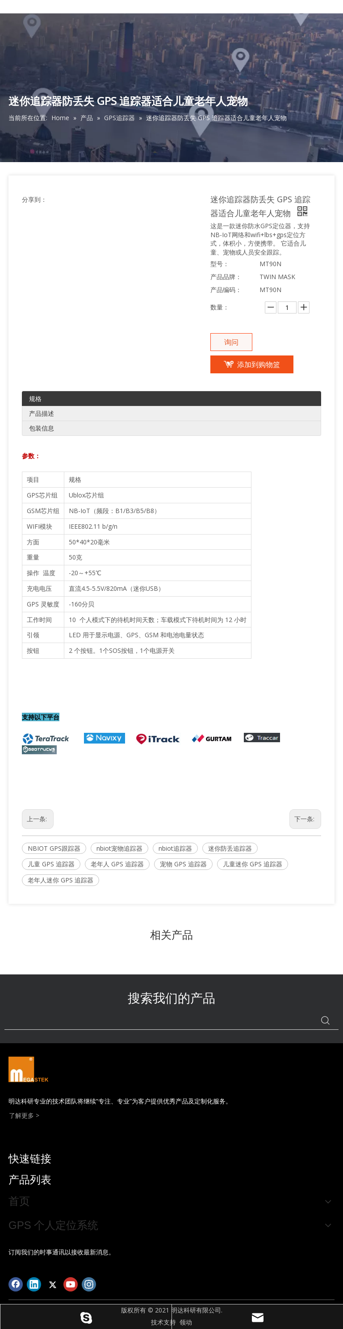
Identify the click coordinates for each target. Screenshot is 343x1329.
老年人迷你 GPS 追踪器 (60, 880)
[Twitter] (52, 1284)
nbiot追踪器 (175, 848)
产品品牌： (226, 276)
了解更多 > (24, 1115)
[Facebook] (15, 1284)
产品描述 (41, 413)
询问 (231, 342)
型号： (219, 263)
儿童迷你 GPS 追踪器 (252, 864)
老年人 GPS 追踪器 (117, 864)
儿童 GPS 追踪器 (51, 864)
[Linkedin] (34, 1284)
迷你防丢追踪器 (230, 848)
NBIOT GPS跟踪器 (54, 848)
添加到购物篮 (258, 364)
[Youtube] (70, 1284)
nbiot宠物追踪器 (119, 848)
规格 (35, 398)
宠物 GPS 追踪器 (183, 864)
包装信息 (41, 428)
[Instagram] (89, 1284)
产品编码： (226, 289)
